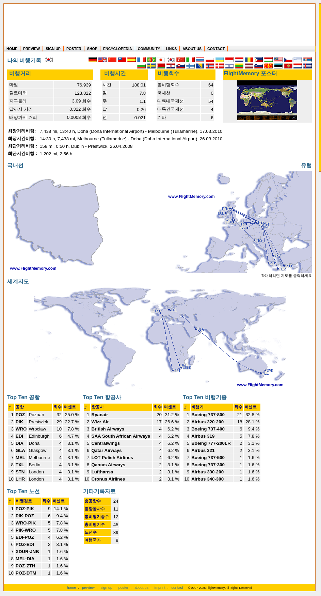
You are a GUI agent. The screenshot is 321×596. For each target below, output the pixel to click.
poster (123, 587)
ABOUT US (192, 49)
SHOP (92, 49)
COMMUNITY (149, 49)
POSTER (73, 49)
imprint (160, 587)
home (71, 587)
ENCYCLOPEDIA (117, 49)
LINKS (171, 49)
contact (177, 587)
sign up (106, 587)
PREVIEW (31, 49)
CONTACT (216, 49)
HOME (11, 49)
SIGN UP (53, 49)
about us (141, 587)
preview (88, 587)
